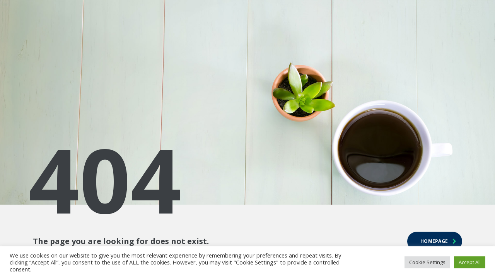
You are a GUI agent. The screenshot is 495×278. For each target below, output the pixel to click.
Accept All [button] (470, 262)
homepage (438, 241)
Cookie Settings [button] (427, 262)
